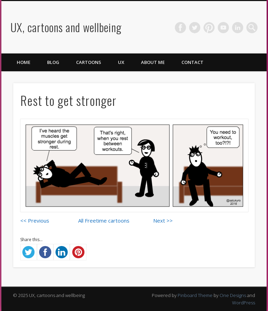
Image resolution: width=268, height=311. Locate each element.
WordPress (243, 302)
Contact (192, 62)
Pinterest (209, 27)
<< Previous (34, 220)
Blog (53, 62)
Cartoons (88, 62)
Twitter (194, 27)
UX (121, 62)
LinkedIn (237, 27)
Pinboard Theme (195, 295)
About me (153, 62)
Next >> (163, 220)
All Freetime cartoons (103, 220)
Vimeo (223, 27)
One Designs (232, 295)
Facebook (180, 27)
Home (23, 62)
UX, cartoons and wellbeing (66, 27)
